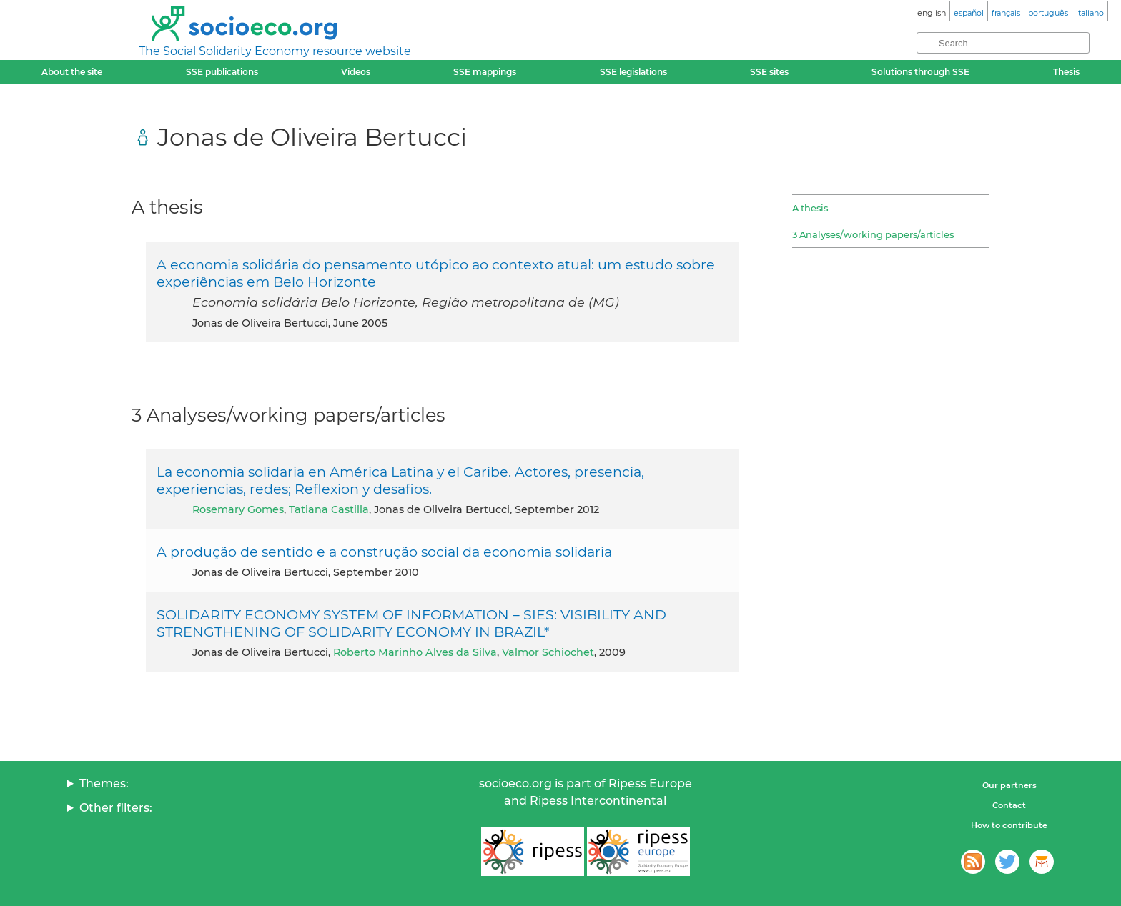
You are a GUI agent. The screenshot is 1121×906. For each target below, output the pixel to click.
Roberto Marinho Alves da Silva (415, 652)
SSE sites (769, 71)
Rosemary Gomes (238, 509)
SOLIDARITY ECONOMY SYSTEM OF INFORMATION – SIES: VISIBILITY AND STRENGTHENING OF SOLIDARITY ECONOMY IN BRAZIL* (411, 623)
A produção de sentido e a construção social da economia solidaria (384, 551)
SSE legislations (633, 71)
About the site (71, 71)
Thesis (1066, 71)
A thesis (810, 208)
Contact (1009, 805)
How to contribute (1009, 825)
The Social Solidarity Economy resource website (275, 51)
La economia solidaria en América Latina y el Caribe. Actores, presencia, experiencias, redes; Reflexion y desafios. (400, 480)
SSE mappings (484, 71)
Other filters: (115, 808)
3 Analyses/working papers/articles (873, 234)
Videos (355, 71)
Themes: (104, 783)
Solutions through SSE (920, 71)
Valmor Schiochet (548, 652)
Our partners (1009, 785)
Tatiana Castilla (329, 509)
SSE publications (222, 71)
